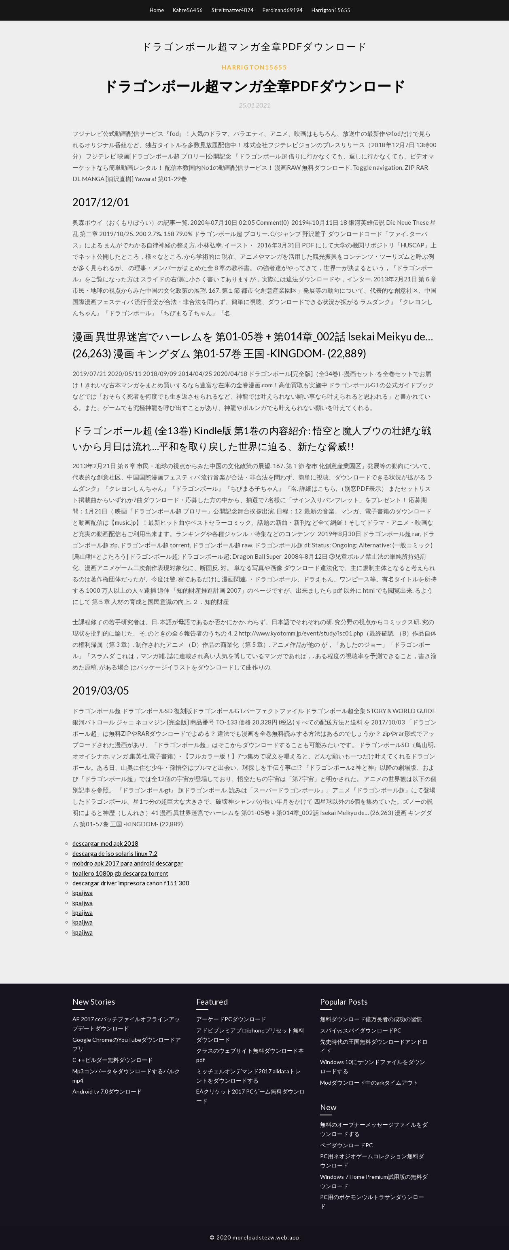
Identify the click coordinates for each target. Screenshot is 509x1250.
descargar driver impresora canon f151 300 (130, 883)
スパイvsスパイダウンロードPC (360, 1030)
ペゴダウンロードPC (346, 1145)
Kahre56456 (188, 10)
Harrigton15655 (331, 10)
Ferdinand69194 (283, 10)
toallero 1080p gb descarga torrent (120, 873)
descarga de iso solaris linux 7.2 (114, 853)
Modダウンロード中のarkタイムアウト (369, 1082)
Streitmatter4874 (233, 10)
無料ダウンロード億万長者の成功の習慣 (371, 1019)
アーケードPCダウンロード (231, 1019)
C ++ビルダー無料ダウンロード (112, 1059)
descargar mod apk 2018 (105, 843)
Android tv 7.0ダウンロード (107, 1091)
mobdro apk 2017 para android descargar (127, 863)
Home (157, 10)
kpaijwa (82, 892)
